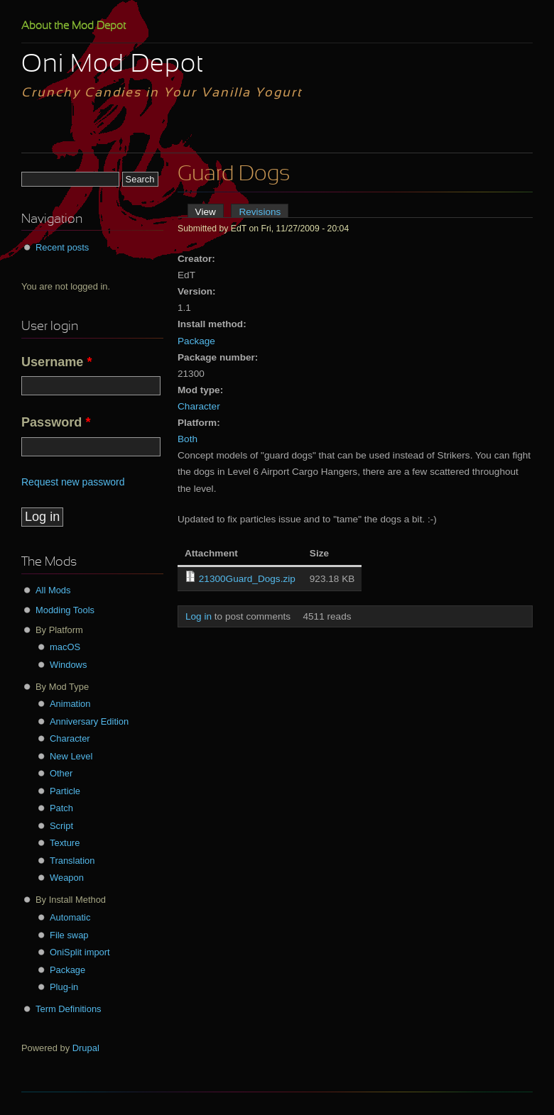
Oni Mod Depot (112, 65)
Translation (72, 860)
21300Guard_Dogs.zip (247, 578)
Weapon (67, 877)
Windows (68, 664)
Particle (65, 791)
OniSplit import (80, 952)
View (209, 212)
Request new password (73, 482)
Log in (198, 616)
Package (196, 341)
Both (187, 439)
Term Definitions (69, 1009)
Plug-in (64, 987)
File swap (69, 935)
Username (56, 362)
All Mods (53, 590)
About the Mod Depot (73, 26)
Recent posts (62, 247)
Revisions (260, 212)
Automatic (70, 917)
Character (199, 406)
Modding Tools (65, 610)
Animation (70, 703)
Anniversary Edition (89, 721)
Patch (61, 808)
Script (61, 825)
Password (55, 422)
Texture (65, 842)
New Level (71, 756)
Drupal (85, 1048)
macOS (65, 647)
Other (61, 773)
